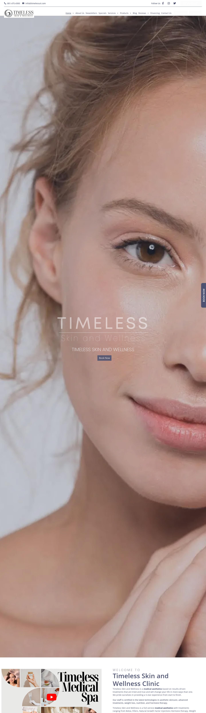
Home (70, 13)
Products (125, 13)
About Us (79, 13)
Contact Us (166, 13)
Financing (155, 13)
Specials (102, 13)
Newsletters (91, 13)
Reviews (143, 13)
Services (113, 13)
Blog (135, 13)
